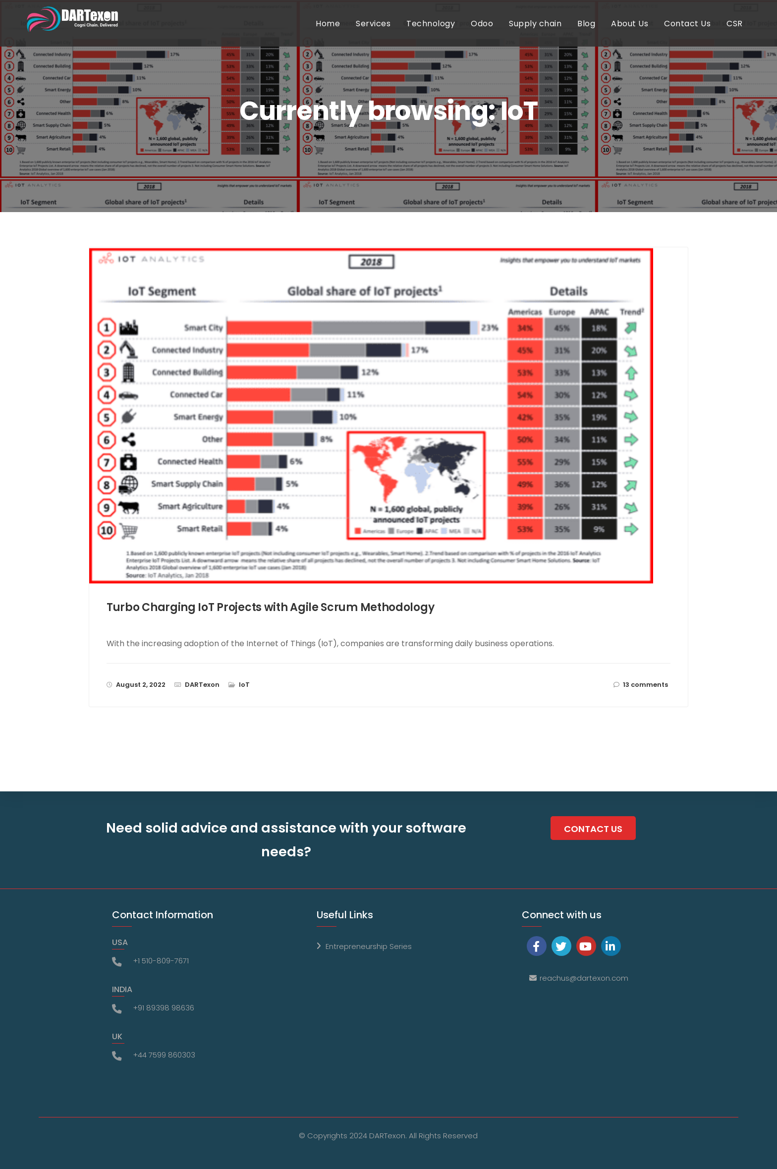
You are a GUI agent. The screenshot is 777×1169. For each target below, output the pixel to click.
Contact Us (696, 33)
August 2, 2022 (141, 684)
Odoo (491, 33)
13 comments (645, 684)
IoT (244, 684)
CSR (744, 33)
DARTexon (202, 684)
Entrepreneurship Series (369, 946)
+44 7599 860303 (164, 1055)
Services (382, 33)
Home (337, 33)
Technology (440, 33)
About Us (639, 33)
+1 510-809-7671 (161, 960)
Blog (596, 33)
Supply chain (544, 33)
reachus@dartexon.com (584, 978)
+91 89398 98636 (163, 1007)
